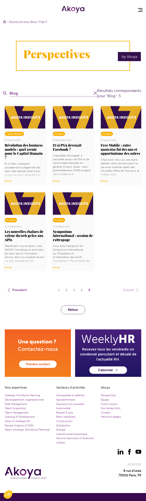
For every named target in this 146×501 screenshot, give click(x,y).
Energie (60, 429)
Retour (73, 310)
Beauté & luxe (64, 412)
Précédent (17, 290)
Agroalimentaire (65, 399)
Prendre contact (38, 364)
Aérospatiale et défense (70, 395)
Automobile (63, 408)
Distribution (63, 425)
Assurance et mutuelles (70, 404)
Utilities (60, 442)
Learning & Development (20, 416)
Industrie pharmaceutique (71, 434)
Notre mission (109, 404)
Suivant (131, 290)
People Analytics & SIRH (19, 425)
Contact (106, 412)
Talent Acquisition (15, 408)
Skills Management (16, 404)
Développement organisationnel (24, 399)
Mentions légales (111, 416)
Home (4, 21)
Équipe (105, 399)
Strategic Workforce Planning (22, 395)
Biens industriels (65, 416)
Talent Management (17, 412)
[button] (8, 494)
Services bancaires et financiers (75, 438)
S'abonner (108, 370)
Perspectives (108, 395)
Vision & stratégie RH (17, 421)
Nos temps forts (110, 408)
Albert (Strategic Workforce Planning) (27, 429)
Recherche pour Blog (22, 21)
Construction (64, 421)
